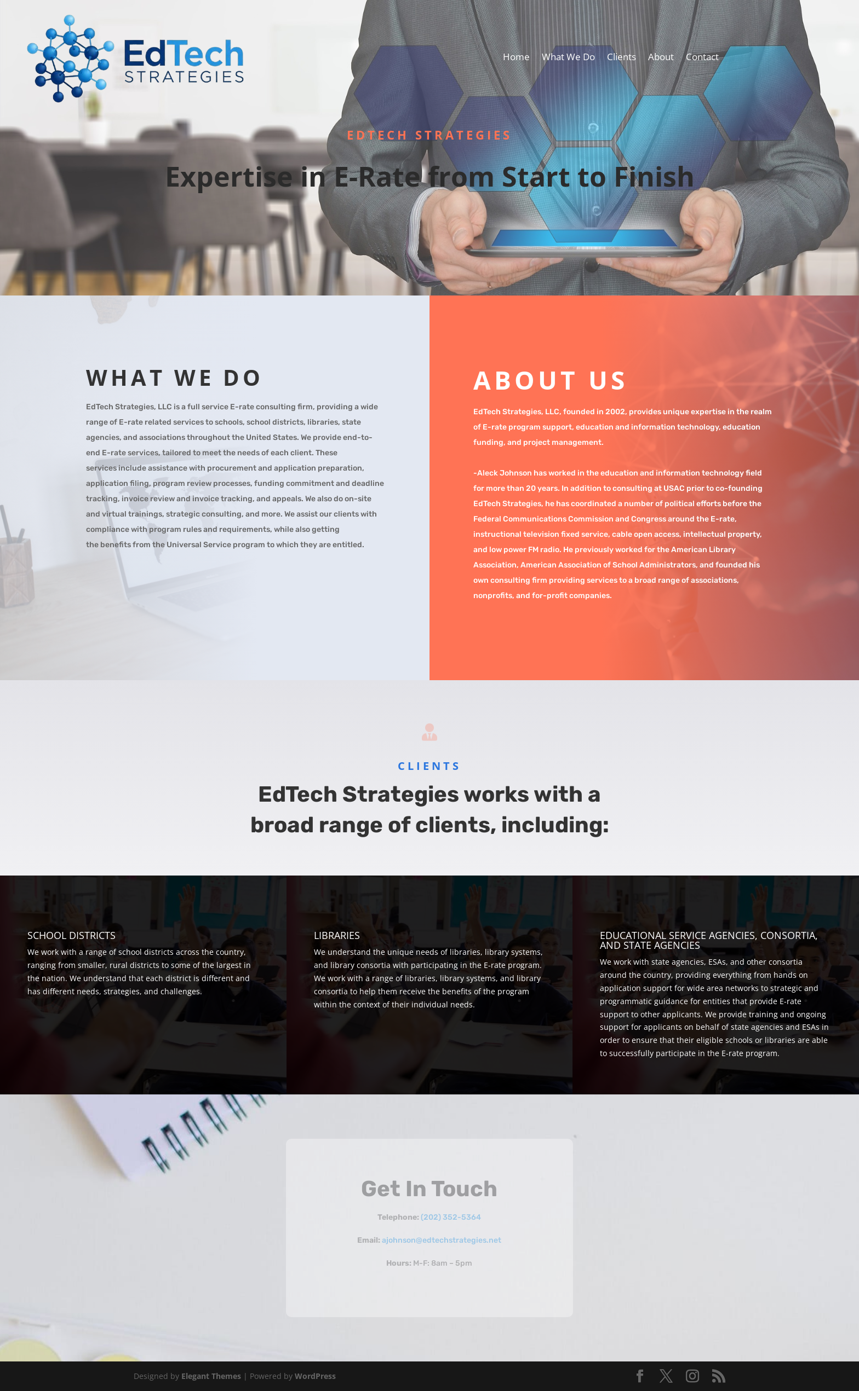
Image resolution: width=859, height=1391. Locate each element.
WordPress (315, 1376)
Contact (702, 58)
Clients (621, 58)
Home (516, 58)
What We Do (568, 58)
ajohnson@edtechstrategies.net (441, 1240)
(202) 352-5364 (451, 1217)
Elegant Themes (211, 1376)
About (661, 58)
